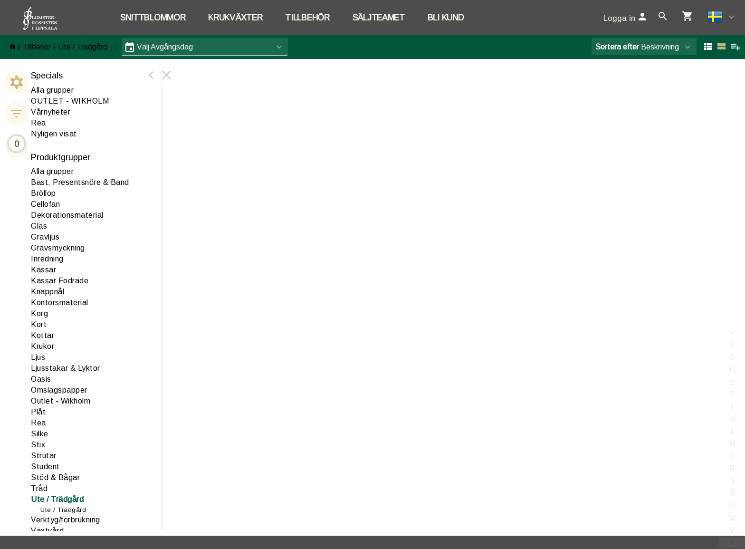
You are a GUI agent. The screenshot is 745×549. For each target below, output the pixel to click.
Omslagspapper (59, 390)
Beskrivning (637, 47)
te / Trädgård (57, 499)
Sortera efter (617, 47)
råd (39, 488)
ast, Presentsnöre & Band (80, 182)
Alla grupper (52, 90)
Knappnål (47, 292)
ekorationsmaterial (67, 215)
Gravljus (45, 237)
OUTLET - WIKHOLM (70, 101)
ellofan (45, 204)
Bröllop (43, 193)
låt (38, 412)
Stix (38, 445)
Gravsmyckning (58, 248)
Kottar (42, 335)
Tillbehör (307, 17)
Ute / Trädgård (82, 47)
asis (41, 379)
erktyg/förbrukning (65, 520)
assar (43, 270)
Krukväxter (235, 17)
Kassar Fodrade (59, 281)
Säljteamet (379, 17)
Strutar (44, 456)
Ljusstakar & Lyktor (65, 368)
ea (38, 423)
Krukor (42, 346)
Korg (39, 313)
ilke (39, 434)
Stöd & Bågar (55, 477)
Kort (39, 324)
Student (45, 466)
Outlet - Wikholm (60, 401)
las (39, 226)
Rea (38, 123)
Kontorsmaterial (59, 303)
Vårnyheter (50, 112)
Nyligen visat (54, 134)
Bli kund (446, 17)
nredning (47, 259)
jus (38, 357)
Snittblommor (152, 17)
